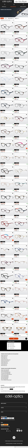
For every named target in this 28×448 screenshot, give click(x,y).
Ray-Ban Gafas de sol (4, 355)
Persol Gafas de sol (4, 357)
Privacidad (14, 443)
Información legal (19, 443)
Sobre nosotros (14, 403)
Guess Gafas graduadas (4, 375)
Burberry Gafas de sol (4, 363)
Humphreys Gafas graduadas (5, 373)
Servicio (14, 407)
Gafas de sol (4, 6)
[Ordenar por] (7, 20)
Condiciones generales (9, 443)
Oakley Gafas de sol (4, 356)
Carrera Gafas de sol (4, 358)
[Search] (5, 4)
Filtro (2, 18)
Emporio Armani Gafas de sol (5, 359)
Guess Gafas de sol (4, 364)
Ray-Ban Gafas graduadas (5, 369)
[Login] (14, 4)
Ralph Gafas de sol (4, 365)
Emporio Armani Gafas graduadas (6, 374)
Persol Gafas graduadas (4, 376)
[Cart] (23, 4)
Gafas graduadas (13, 6)
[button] (7, 1)
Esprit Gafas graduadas (4, 377)
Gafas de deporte (23, 6)
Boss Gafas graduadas (4, 378)
